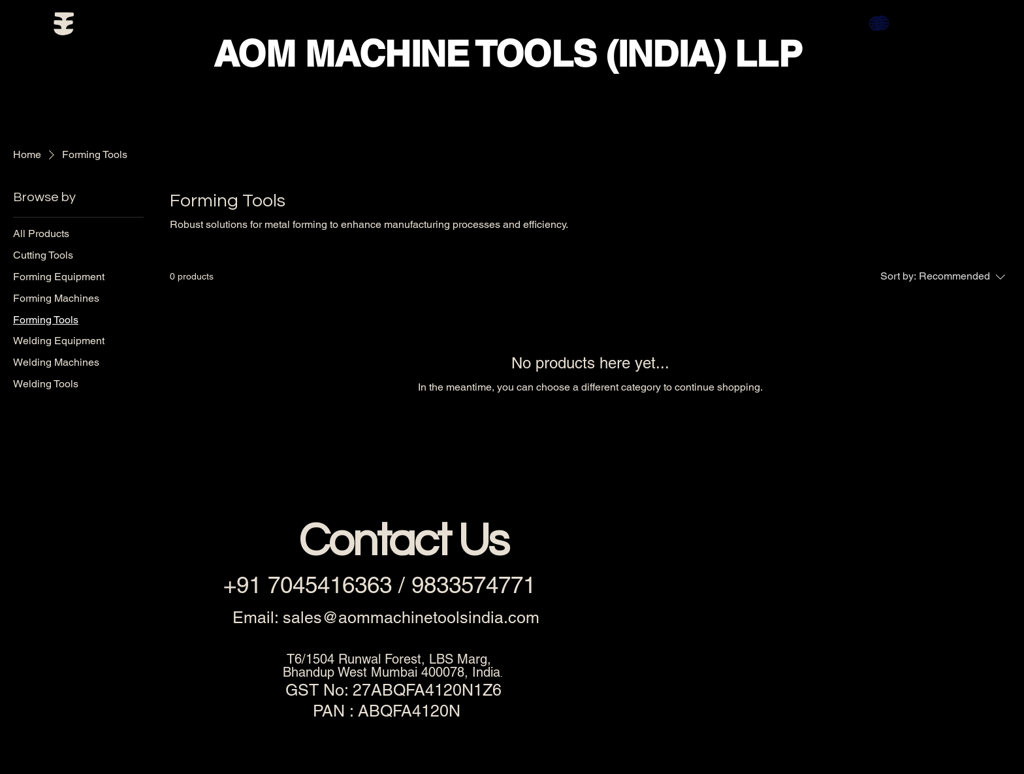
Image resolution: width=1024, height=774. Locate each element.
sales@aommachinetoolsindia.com (411, 617)
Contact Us (402, 541)
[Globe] (881, 22)
